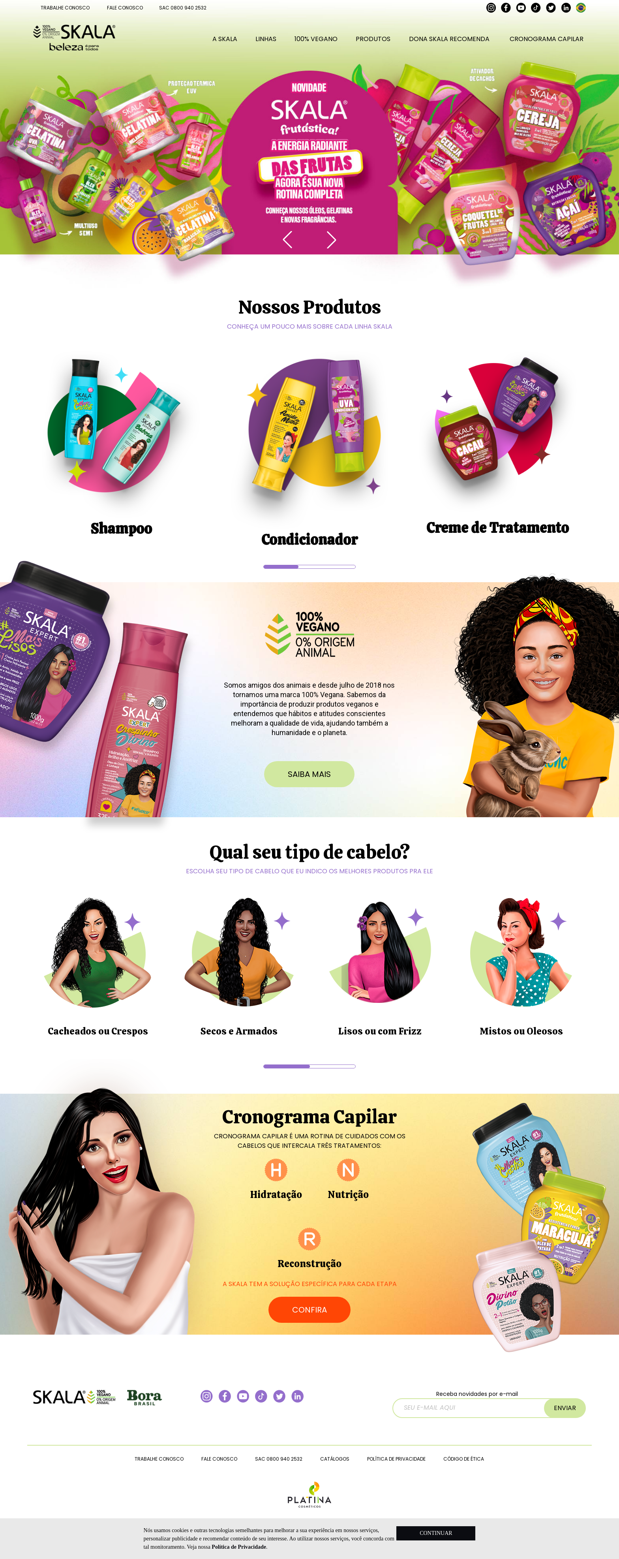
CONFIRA (309, 1309)
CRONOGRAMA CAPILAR (546, 38)
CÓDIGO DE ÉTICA (463, 1459)
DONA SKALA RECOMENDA (449, 38)
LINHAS (265, 38)
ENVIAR (565, 1407)
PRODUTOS (373, 38)
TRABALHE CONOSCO (65, 7)
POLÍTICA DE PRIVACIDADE (396, 1459)
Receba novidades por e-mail (479, 1404)
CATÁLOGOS (334, 1459)
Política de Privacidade (239, 1547)
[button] (331, 239)
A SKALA (224, 38)
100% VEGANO (316, 38)
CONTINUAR (436, 1533)
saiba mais (309, 774)
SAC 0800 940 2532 (182, 7)
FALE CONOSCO (125, 7)
